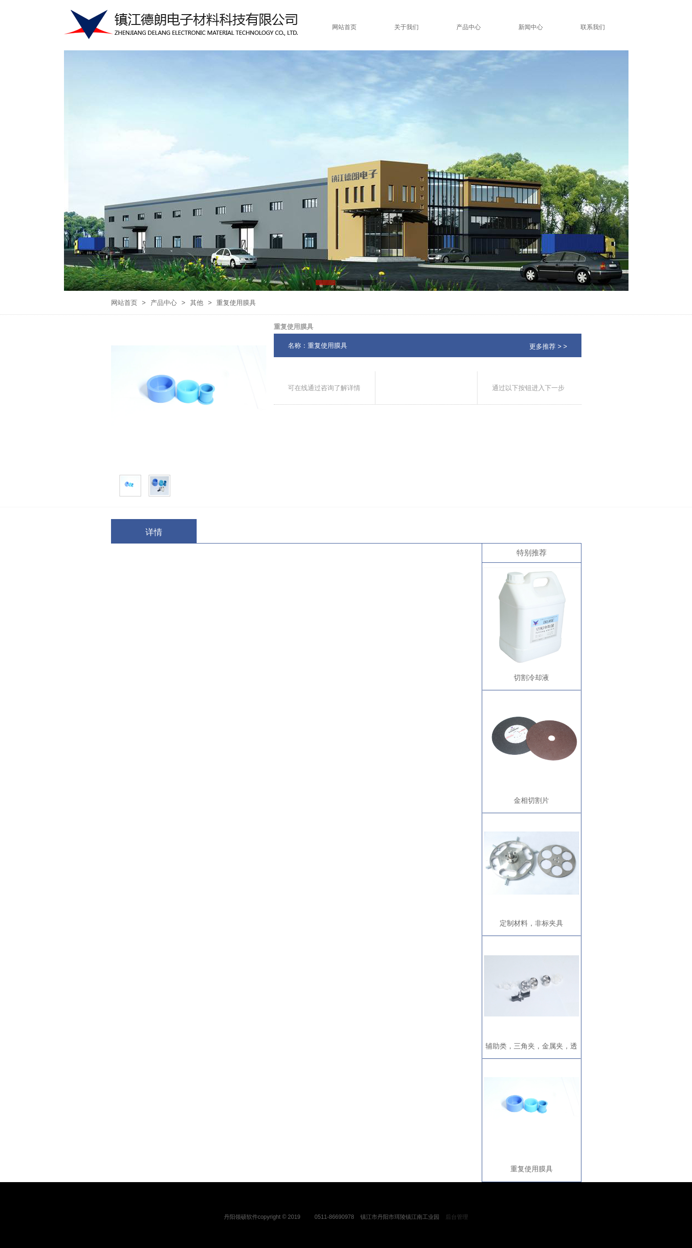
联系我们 (593, 27)
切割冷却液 (531, 677)
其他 (196, 302)
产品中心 (468, 27)
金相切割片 (531, 800)
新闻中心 (530, 27)
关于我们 (406, 27)
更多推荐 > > (548, 346)
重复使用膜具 (531, 1169)
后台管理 (456, 1217)
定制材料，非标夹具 (531, 923)
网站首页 (344, 27)
